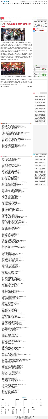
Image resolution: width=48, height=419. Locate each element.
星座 (21, 3)
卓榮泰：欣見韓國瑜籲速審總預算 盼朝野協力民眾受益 (11, 328)
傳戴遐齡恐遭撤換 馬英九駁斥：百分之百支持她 (10, 321)
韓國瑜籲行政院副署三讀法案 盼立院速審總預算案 (10, 381)
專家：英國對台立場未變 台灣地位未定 (8, 201)
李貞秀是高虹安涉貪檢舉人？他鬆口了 (8, 302)
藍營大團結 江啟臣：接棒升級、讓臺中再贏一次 (10, 261)
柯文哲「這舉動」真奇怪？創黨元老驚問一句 (9, 392)
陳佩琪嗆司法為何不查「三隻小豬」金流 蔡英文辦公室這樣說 (12, 241)
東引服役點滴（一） (5, 248)
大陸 (46, 3)
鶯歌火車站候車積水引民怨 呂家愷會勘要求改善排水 (10, 340)
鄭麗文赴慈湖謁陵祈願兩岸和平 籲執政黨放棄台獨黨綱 (11, 361)
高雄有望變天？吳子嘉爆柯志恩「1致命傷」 (9, 290)
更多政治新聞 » (29, 86)
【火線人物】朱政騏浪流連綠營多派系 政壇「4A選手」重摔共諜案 (13, 380)
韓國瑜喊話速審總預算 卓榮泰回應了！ (8, 318)
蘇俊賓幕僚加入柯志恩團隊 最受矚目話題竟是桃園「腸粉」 (11, 280)
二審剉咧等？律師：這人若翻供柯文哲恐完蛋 (9, 348)
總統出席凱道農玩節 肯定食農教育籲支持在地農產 (10, 264)
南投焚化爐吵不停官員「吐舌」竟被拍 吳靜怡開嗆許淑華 (11, 368)
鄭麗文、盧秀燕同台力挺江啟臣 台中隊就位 (9, 277)
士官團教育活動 (4, 342)
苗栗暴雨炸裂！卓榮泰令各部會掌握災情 (8, 207)
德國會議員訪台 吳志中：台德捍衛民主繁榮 (9, 265)
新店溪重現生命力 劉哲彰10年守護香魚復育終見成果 (10, 336)
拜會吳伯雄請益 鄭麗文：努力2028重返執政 (9, 255)
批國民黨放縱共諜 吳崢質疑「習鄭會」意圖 (9, 390)
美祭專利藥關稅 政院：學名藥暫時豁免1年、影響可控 (10, 298)
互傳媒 (10, 21)
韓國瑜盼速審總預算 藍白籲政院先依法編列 (9, 374)
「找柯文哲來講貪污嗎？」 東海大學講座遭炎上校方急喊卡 (11, 365)
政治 (6, 3)
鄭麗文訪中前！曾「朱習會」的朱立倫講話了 (9, 333)
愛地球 (28, 412)
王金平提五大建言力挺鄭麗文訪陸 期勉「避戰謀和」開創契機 (12, 270)
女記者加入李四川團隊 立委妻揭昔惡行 (8, 391)
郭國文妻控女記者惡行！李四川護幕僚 (8, 272)
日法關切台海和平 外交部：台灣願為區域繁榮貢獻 (10, 372)
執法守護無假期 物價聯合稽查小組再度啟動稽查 (10, 273)
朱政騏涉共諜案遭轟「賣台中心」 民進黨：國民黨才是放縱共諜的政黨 (13, 360)
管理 (24, 412)
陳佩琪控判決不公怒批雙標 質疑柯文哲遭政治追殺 (10, 242)
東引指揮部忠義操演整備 (6, 252)
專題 (3, 3)
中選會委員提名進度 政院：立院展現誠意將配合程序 (10, 258)
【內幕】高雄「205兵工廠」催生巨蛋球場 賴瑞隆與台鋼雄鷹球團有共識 (14, 139)
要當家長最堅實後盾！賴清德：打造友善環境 (9, 233)
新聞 (1, 19)
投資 (24, 411)
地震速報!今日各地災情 (39, 28)
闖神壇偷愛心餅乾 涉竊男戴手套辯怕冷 (8, 295)
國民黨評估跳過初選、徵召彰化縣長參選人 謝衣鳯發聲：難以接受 (13, 132)
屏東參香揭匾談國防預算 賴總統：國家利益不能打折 (10, 145)
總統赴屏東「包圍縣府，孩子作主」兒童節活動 (9, 163)
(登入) (46, 1)
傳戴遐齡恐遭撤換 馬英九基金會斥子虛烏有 (9, 330)
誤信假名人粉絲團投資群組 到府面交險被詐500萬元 (10, 185)
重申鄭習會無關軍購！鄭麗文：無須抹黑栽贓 (9, 284)
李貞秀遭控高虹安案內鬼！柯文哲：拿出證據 (9, 286)
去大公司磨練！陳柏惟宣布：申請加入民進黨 (9, 176)
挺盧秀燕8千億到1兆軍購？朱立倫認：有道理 (9, 337)
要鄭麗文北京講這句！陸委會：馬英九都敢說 (9, 311)
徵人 (33, 416)
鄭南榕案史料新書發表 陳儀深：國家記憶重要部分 (10, 228)
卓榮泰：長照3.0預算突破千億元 (7, 167)
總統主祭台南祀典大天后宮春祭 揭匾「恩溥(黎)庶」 (10, 198)
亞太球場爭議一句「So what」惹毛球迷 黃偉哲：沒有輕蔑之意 (12, 192)
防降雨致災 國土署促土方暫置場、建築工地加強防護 (10, 134)
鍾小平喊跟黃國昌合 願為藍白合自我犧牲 (8, 215)
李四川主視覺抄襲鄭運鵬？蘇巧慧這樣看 (8, 230)
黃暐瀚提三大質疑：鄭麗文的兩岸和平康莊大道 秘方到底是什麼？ (13, 384)
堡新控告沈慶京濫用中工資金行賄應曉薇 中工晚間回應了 (11, 366)
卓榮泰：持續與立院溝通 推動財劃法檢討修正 (9, 171)
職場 (17, 3)
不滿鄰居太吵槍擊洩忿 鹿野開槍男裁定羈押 (9, 144)
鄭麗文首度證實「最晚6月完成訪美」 (8, 393)
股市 (33, 1)
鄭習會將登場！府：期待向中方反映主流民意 (9, 292)
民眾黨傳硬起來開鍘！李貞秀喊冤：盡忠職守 (9, 310)
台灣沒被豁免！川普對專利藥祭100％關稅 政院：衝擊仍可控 (12, 283)
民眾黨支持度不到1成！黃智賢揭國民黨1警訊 (9, 353)
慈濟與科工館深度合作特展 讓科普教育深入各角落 (10, 322)
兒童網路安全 (26, 416)
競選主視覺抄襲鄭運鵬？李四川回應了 (8, 235)
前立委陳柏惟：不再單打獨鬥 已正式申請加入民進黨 (10, 127)
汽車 (42, 3)
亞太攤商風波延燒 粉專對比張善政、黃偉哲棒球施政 (10, 323)
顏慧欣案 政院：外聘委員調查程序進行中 (8, 385)
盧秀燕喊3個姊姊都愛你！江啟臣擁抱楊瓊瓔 (9, 303)
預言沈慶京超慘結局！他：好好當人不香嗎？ (9, 304)
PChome (39, 1)
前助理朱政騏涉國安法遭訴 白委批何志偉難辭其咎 (10, 362)
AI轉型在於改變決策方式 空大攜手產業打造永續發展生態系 (11, 317)
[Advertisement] (16, 95)
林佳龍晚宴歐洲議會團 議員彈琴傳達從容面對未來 (10, 377)
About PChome (30, 416)
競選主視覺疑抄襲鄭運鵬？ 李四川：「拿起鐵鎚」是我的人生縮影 (13, 210)
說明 (44, 1)
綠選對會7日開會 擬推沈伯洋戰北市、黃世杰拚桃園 (10, 165)
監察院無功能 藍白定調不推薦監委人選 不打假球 (10, 126)
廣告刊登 (20, 416)
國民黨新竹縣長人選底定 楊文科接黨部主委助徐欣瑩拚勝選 (11, 367)
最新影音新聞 (44, 154)
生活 (30, 3)
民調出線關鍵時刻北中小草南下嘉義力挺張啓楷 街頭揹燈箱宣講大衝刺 (13, 188)
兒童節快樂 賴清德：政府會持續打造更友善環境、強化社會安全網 (13, 216)
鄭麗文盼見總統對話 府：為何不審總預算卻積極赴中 (10, 371)
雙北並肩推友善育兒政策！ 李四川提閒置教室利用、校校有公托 (12, 246)
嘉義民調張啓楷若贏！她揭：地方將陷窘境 (9, 211)
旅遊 (37, 3)
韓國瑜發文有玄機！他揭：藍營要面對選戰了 (9, 352)
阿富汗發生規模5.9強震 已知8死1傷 (40, 102)
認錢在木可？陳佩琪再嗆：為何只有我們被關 (9, 179)
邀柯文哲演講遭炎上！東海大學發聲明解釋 (9, 386)
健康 (23, 3)
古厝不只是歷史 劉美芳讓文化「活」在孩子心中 (10, 245)
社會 (8, 3)
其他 (8, 410)
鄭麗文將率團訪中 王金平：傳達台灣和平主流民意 (10, 379)
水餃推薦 (35, 1)
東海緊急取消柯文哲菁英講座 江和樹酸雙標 (9, 334)
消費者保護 (23, 416)
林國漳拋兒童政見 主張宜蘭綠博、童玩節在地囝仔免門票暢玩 (12, 324)
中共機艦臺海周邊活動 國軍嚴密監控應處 (8, 343)
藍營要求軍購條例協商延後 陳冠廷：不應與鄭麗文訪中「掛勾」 (12, 341)
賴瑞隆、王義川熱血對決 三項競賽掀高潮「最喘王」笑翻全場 (12, 260)
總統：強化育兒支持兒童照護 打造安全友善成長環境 (10, 227)
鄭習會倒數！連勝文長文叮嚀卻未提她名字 (9, 125)
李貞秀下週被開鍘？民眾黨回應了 (7, 305)
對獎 (36, 399)
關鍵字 (33, 407)
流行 (8, 405)
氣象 (40, 399)
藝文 (28, 410)
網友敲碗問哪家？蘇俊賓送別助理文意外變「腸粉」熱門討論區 (12, 296)
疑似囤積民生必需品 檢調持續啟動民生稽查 (9, 195)
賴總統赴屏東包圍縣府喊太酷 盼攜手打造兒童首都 (10, 166)
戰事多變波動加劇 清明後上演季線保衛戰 (8, 259)
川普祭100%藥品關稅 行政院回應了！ (8, 315)
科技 (12, 3)
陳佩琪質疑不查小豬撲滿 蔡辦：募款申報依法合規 (10, 254)
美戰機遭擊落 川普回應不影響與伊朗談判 (41, 121)
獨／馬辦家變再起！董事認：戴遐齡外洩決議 (9, 316)
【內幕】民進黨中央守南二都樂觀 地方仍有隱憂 (10, 140)
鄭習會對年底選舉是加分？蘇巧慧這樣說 (8, 236)
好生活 (28, 409)
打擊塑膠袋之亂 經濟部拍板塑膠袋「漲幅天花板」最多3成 (11, 141)
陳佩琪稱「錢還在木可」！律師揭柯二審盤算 (9, 147)
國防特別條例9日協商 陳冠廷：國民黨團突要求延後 (10, 349)
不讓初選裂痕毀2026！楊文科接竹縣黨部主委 (9, 355)
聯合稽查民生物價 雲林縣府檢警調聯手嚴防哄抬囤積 (10, 279)
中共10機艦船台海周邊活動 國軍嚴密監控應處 (9, 226)
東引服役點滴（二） (5, 251)
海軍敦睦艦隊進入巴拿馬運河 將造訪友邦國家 (9, 170)
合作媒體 (42, 1)
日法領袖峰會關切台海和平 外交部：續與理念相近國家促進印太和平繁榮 (14, 327)
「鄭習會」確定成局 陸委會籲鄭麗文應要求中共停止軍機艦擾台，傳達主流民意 (15, 354)
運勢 (19, 3)
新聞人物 (17, 399)
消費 (35, 3)
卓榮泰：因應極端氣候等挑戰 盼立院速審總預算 (10, 202)
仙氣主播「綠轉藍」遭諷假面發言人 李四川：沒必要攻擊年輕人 (12, 314)
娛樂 (26, 3)
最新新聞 (36, 154)
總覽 (24, 409)
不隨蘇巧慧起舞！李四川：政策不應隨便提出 (9, 234)
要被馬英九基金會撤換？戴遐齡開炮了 (8, 289)
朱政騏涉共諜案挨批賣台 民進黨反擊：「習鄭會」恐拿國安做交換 (13, 358)
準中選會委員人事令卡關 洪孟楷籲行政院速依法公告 (10, 223)
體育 (28, 3)
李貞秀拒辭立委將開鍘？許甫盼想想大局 (8, 214)
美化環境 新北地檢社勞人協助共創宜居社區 (9, 274)
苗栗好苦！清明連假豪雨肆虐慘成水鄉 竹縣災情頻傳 (10, 208)
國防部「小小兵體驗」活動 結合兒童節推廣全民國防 (10, 297)
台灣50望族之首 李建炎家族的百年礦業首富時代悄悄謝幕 (11, 253)
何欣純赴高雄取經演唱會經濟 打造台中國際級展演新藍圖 (11, 347)
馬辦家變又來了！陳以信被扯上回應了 (8, 335)
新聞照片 (13, 407)
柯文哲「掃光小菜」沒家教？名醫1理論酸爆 (9, 387)
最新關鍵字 (33, 409)
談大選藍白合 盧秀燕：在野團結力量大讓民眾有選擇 (10, 203)
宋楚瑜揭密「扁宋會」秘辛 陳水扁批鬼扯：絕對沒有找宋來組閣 (12, 221)
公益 (28, 411)
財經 (10, 3)
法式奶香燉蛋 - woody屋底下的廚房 (40, 95)
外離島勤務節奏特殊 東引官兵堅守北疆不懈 (9, 239)
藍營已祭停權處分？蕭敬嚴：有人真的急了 (9, 137)
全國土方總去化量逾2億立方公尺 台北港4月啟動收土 (10, 373)
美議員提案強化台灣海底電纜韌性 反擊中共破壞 (10, 299)
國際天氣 (41, 404)
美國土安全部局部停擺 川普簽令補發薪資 (41, 109)
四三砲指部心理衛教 (5, 346)
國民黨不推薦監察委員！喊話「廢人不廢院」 (9, 204)
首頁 (1, 3)
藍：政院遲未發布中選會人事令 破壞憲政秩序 (9, 197)
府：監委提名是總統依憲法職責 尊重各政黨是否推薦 (10, 133)
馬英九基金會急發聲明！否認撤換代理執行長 (9, 309)
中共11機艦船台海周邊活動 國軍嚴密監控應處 (9, 329)
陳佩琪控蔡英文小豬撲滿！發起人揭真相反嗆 (9, 209)
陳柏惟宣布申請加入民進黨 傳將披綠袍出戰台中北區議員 (11, 138)
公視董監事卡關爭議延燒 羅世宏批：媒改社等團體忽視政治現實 (12, 217)
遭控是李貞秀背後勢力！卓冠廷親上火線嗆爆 (9, 308)
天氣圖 (41, 405)
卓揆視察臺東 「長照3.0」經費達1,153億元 (9, 131)
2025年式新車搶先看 (39, 30)
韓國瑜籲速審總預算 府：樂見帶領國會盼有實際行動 (10, 271)
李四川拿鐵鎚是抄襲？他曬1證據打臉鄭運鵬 (9, 177)
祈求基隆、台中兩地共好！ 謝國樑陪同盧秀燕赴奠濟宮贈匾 (11, 220)
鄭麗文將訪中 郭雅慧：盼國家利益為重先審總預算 (10, 266)
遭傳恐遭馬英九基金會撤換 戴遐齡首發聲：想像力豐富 (11, 278)
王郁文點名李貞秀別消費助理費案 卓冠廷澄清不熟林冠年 (11, 291)
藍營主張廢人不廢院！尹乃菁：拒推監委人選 (9, 128)
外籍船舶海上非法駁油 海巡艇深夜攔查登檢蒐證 (10, 146)
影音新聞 (2, 407)
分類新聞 (2, 399)
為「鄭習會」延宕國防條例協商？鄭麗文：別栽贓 (10, 267)
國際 (15, 3)
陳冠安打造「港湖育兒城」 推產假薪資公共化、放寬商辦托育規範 (13, 222)
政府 (44, 3)
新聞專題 (25, 399)
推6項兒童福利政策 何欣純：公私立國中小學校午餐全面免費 (12, 247)
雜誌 (39, 3)
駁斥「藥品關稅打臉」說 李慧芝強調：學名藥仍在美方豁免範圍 (12, 240)
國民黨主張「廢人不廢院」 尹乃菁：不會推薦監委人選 (11, 189)
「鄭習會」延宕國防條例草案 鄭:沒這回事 (9, 285)
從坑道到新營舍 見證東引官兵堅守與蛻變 (8, 229)
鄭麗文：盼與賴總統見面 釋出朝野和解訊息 (9, 378)
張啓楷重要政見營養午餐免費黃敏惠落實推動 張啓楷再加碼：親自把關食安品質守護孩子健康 (17, 359)
